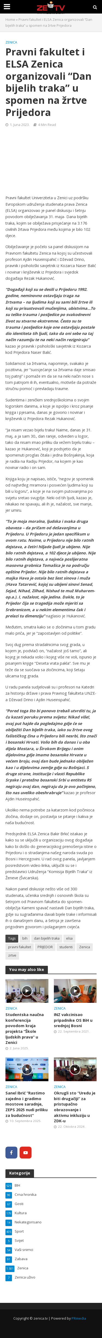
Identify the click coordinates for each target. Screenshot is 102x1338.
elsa (69, 938)
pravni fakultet (19, 947)
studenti (66, 947)
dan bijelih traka (47, 938)
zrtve (12, 955)
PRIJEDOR (45, 947)
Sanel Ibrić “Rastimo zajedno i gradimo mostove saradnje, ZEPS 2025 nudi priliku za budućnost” (26, 1104)
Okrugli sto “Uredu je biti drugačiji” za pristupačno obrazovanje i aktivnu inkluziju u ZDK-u (74, 1106)
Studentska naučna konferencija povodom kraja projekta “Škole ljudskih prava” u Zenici (24, 1028)
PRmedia (79, 1318)
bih (24, 938)
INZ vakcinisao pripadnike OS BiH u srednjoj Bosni (73, 1020)
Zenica (11, 42)
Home (10, 19)
